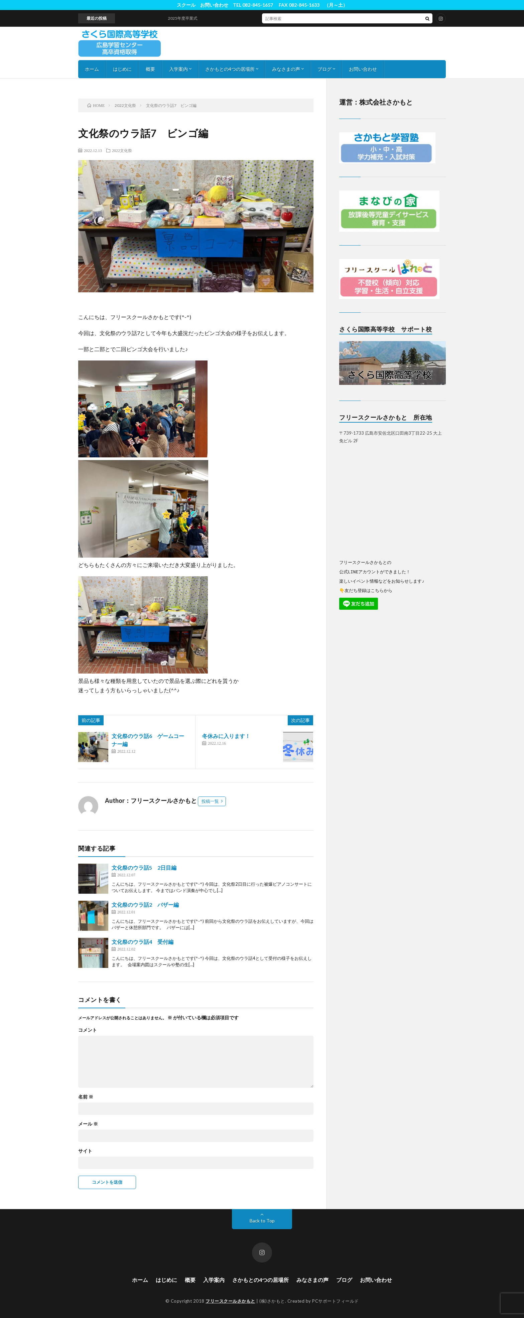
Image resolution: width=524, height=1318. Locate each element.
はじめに (122, 69)
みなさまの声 (286, 69)
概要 (150, 69)
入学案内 (178, 69)
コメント (87, 1030)
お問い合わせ (363, 69)
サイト (85, 1151)
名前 (85, 1096)
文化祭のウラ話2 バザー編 (145, 904)
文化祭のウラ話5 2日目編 (144, 867)
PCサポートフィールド (335, 1301)
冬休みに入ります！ (226, 736)
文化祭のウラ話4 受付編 (142, 941)
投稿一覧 (210, 801)
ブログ (324, 69)
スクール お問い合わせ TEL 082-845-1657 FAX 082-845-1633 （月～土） (262, 5)
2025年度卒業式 (187, 18)
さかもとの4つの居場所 (230, 69)
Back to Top (262, 1220)
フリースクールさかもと (230, 1301)
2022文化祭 (122, 150)
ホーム (92, 69)
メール (88, 1124)
